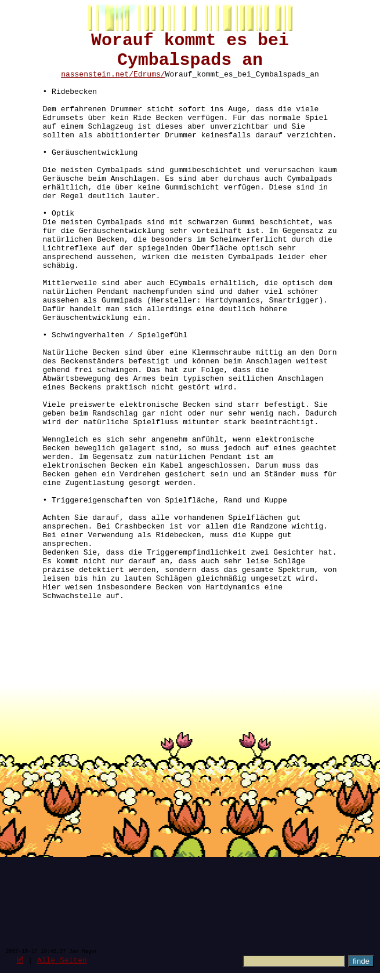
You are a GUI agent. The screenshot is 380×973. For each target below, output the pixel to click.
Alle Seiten (62, 959)
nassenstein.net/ (97, 83)
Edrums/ (149, 83)
